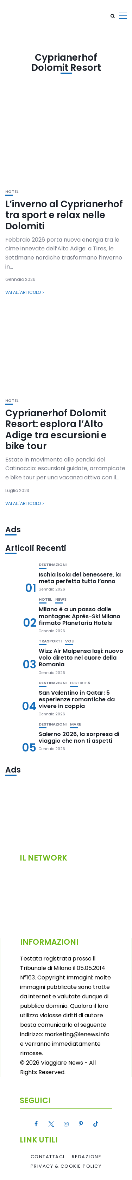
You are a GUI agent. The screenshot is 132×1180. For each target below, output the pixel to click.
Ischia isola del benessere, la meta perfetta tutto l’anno (80, 578)
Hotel (11, 192)
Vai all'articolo (23, 292)
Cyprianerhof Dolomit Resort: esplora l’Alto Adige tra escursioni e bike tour (56, 429)
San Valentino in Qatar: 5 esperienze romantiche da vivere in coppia (77, 699)
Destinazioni (53, 565)
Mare (75, 724)
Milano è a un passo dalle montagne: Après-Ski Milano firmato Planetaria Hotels (79, 616)
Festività (80, 683)
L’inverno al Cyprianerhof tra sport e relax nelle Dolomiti (64, 215)
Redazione (87, 1156)
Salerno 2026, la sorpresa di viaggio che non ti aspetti (79, 737)
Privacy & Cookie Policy (66, 1166)
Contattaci (48, 1156)
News (61, 599)
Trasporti (50, 641)
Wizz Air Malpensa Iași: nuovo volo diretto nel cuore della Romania (81, 657)
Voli (69, 641)
